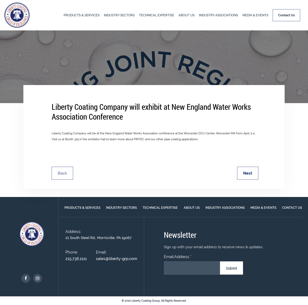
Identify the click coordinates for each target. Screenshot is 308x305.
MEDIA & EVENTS (255, 15)
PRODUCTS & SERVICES (82, 15)
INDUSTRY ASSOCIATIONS (218, 15)
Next (247, 173)
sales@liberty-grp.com (116, 258)
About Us (192, 208)
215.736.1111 (76, 258)
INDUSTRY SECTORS (119, 15)
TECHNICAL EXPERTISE (156, 15)
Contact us (286, 15)
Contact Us (292, 208)
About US (187, 15)
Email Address (177, 256)
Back (62, 173)
